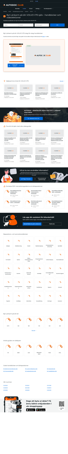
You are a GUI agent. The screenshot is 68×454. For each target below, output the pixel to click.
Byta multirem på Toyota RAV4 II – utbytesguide (15, 201)
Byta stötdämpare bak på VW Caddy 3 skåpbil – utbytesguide (57, 202)
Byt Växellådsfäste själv (52, 371)
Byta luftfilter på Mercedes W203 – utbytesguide (57, 191)
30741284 (27, 387)
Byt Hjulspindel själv (51, 368)
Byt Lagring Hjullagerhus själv (31, 368)
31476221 (27, 385)
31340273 (49, 387)
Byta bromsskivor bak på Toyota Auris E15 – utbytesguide (36, 192)
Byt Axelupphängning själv (30, 371)
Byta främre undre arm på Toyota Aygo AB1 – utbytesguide (36, 202)
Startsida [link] (5, 11)
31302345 (27, 390)
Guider (10, 11)
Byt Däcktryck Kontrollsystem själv (10, 368)
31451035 (49, 390)
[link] (17, 8)
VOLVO (31, 11)
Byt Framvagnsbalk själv (8, 371)
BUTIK (31, 1)
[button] (38, 8)
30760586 (5, 390)
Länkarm (26, 11)
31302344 (5, 387)
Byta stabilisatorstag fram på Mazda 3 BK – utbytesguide (15, 192)
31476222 (5, 385)
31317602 (49, 385)
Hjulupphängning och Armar (18, 11)
